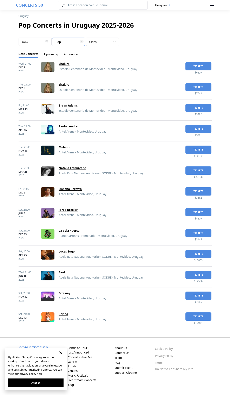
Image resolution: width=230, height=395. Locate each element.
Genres (72, 362)
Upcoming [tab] (51, 54)
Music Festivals (78, 375)
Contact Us (121, 353)
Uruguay (24, 16)
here (39, 374)
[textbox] (68, 42)
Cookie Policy (164, 349)
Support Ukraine (125, 373)
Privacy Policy (164, 356)
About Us (120, 348)
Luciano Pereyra (70, 189)
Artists (72, 366)
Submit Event (123, 368)
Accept (35, 382)
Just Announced (78, 352)
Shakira (64, 64)
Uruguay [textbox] (161, 5)
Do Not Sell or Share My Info (174, 369)
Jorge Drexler (68, 210)
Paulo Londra (68, 126)
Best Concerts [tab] (28, 54)
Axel (62, 272)
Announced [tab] (71, 54)
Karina (63, 314)
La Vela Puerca (69, 230)
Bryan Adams (68, 105)
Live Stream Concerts (82, 380)
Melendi (64, 147)
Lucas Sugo (67, 251)
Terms (159, 363)
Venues (73, 371)
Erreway (65, 293)
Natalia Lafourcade (72, 168)
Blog (71, 385)
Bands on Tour (77, 348)
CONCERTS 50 (29, 5)
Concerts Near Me (80, 357)
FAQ (117, 363)
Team (118, 358)
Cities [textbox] (93, 42)
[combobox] (163, 5)
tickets (198, 66)
